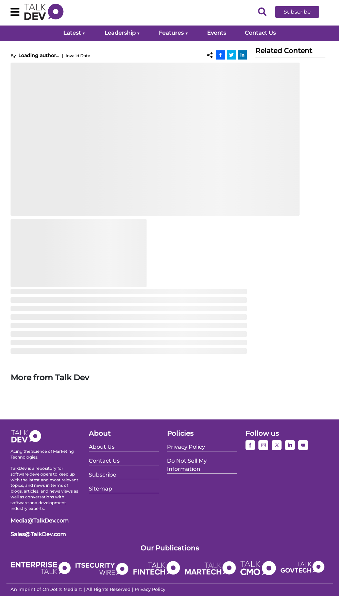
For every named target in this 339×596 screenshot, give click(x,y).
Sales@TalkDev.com (38, 534)
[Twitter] (231, 54)
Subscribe (297, 12)
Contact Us (260, 33)
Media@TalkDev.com (40, 520)
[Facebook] (220, 54)
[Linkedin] (242, 54)
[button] (302, 12)
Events (216, 33)
